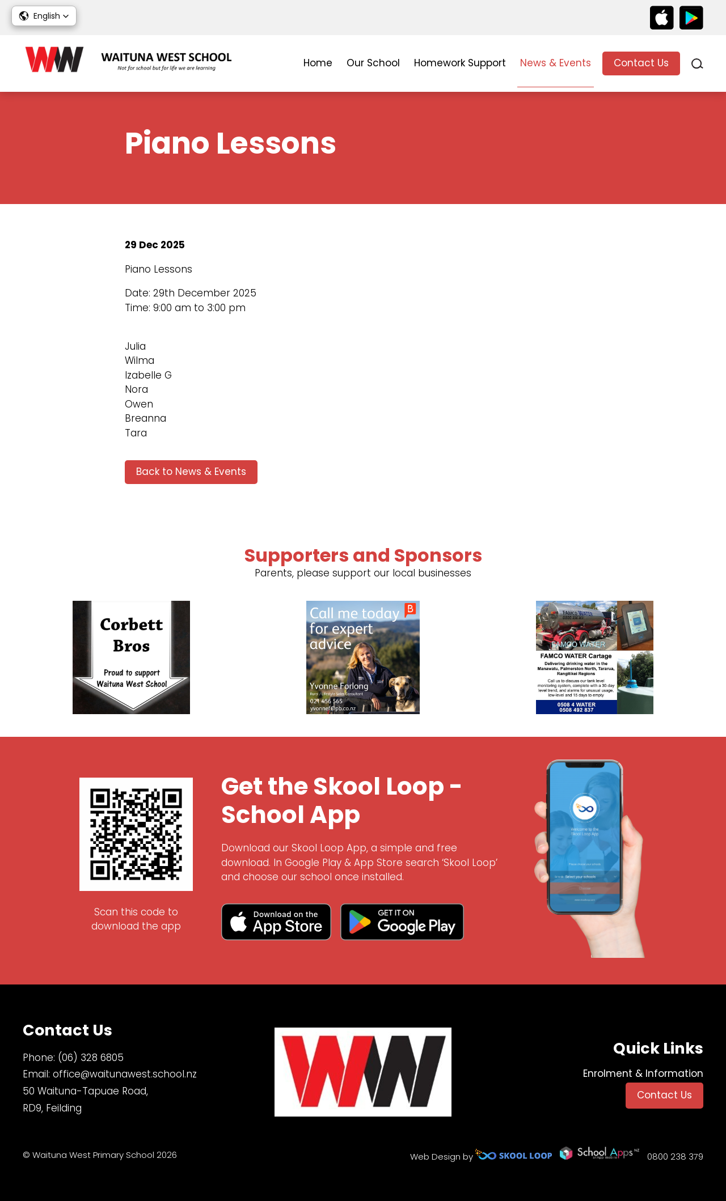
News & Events (555, 63)
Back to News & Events (191, 471)
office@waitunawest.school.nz (125, 1074)
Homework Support (460, 63)
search (697, 64)
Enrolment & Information (643, 1073)
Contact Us (641, 63)
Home (317, 63)
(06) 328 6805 (91, 1057)
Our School (373, 63)
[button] (44, 16)
